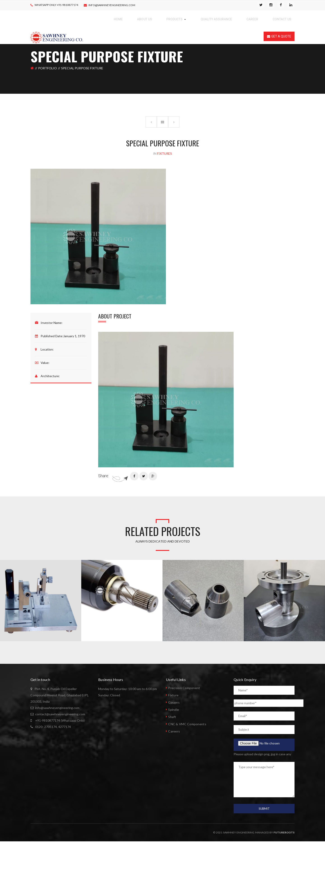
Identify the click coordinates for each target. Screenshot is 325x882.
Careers (174, 731)
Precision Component (184, 688)
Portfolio (47, 68)
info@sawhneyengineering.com (111, 5)
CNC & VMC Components (187, 724)
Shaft (172, 717)
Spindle (173, 709)
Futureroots (284, 832)
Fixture (173, 695)
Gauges (174, 702)
